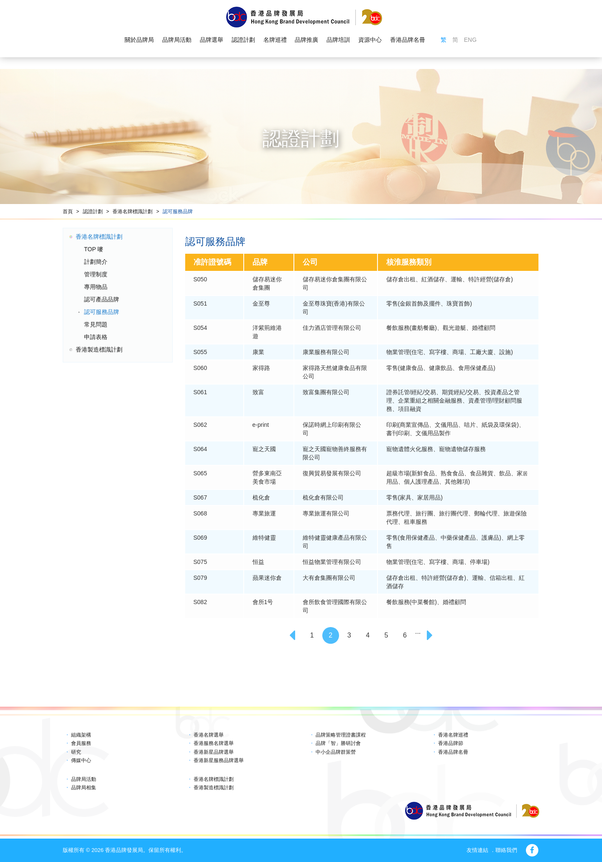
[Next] (431, 635)
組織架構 (81, 735)
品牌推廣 (306, 40)
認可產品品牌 (101, 299)
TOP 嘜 (93, 249)
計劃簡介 (95, 261)
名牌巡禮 (274, 40)
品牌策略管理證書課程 (341, 735)
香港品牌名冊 (407, 40)
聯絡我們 (506, 850)
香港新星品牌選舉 (214, 752)
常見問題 (95, 324)
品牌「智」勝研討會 (338, 743)
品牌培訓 (338, 40)
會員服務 (81, 743)
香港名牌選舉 (209, 735)
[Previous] (293, 635)
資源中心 (370, 40)
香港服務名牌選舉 (214, 743)
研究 (76, 752)
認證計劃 (243, 40)
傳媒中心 (81, 760)
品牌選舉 (211, 40)
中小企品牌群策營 (336, 752)
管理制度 (95, 274)
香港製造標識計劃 (99, 349)
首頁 (68, 211)
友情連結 (477, 850)
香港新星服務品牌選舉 (219, 760)
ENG (470, 40)
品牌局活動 (176, 40)
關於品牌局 (139, 40)
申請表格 (95, 337)
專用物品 (95, 286)
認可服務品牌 (178, 211)
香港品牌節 (450, 743)
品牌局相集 (83, 788)
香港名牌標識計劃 (132, 211)
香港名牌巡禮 (453, 735)
